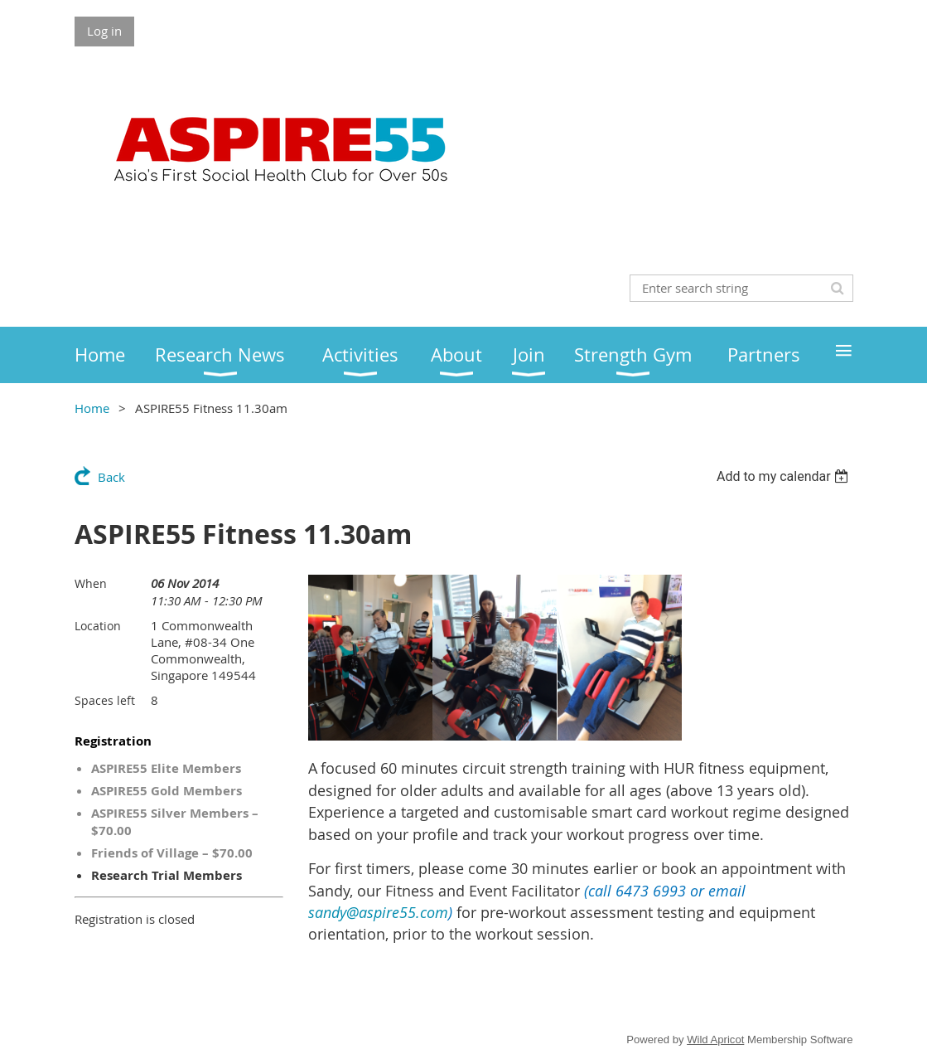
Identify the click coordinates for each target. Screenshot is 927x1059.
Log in (104, 30)
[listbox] (785, 476)
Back (111, 477)
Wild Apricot (715, 1039)
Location (98, 626)
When (91, 583)
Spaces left (105, 700)
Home (92, 408)
